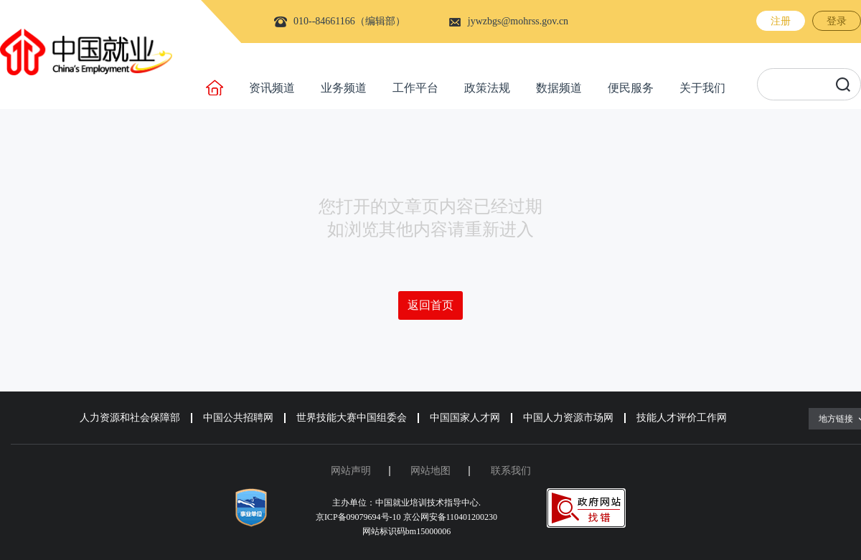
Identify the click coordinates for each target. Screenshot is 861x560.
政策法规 (487, 88)
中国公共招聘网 (238, 417)
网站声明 (351, 470)
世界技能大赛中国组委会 (351, 417)
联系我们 (511, 470)
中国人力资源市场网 (568, 417)
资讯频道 (272, 88)
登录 (837, 21)
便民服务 (631, 88)
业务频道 (344, 88)
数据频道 (559, 88)
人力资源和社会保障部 (130, 417)
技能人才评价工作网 (681, 417)
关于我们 (702, 88)
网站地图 (430, 470)
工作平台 (415, 88)
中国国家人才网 (465, 417)
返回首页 (430, 305)
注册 (781, 21)
